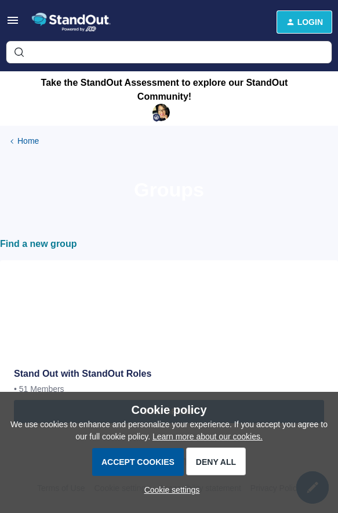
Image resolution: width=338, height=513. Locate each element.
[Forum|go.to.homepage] (75, 22)
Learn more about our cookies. (207, 436)
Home (28, 140)
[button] (13, 24)
